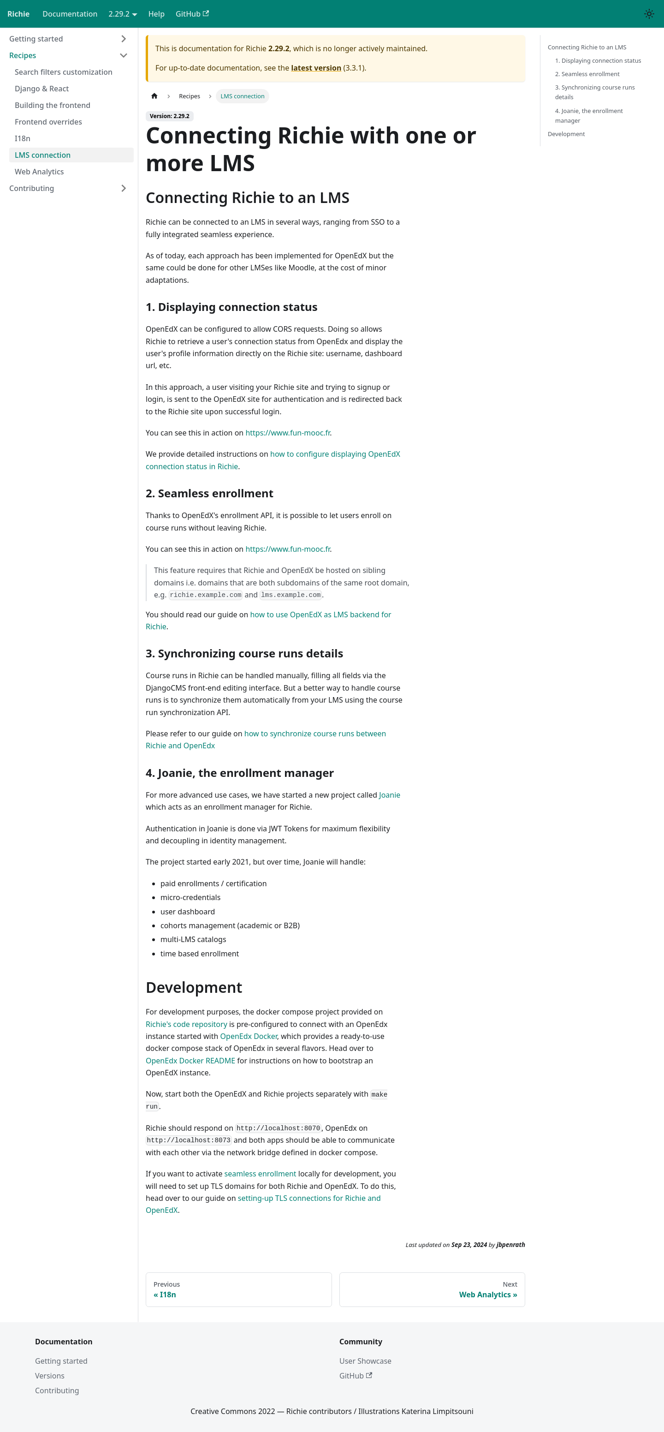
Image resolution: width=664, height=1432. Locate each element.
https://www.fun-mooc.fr (287, 433)
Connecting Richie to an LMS (587, 47)
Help (156, 14)
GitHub (192, 14)
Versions (50, 1376)
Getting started (61, 1361)
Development (566, 134)
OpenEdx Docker (248, 1036)
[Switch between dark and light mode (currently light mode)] (649, 13)
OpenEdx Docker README (190, 1061)
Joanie (389, 795)
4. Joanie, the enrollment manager (589, 116)
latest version (316, 68)
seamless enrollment (260, 1174)
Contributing (57, 1390)
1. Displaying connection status (598, 60)
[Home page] (154, 96)
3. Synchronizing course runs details (595, 92)
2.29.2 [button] (119, 14)
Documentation (69, 14)
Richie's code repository (186, 1024)
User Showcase (365, 1361)
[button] (69, 38)
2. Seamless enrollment (587, 74)
